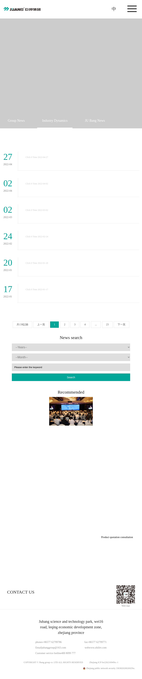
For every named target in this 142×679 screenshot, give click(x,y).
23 (107, 324)
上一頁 (41, 324)
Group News (16, 120)
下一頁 (121, 324)
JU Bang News (95, 120)
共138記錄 (22, 324)
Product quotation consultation (117, 537)
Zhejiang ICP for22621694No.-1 (104, 662)
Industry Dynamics (54, 120)
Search (71, 377)
